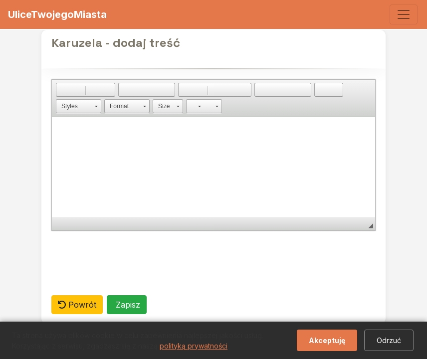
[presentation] (127, 262)
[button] (63, 89)
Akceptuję (327, 340)
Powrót (77, 305)
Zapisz (126, 305)
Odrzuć (389, 340)
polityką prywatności (193, 346)
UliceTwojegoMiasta (57, 14)
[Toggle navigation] (404, 14)
